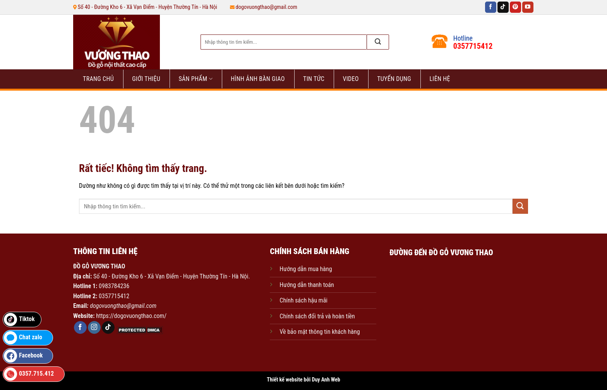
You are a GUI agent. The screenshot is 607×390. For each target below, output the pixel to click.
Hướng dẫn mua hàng (305, 269)
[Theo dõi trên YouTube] (527, 7)
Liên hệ (439, 78)
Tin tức (313, 78)
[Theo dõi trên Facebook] (490, 7)
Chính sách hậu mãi (303, 300)
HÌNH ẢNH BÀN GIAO (258, 78)
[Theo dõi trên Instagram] (94, 327)
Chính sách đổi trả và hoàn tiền (317, 316)
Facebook (23, 356)
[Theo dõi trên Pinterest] (515, 7)
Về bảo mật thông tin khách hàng (319, 331)
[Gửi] (378, 42)
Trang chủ (98, 78)
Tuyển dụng (394, 78)
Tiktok (19, 319)
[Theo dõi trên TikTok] (503, 7)
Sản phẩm (195, 79)
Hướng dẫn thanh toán (306, 285)
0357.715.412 (29, 374)
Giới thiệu (146, 78)
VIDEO (350, 78)
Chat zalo (23, 337)
